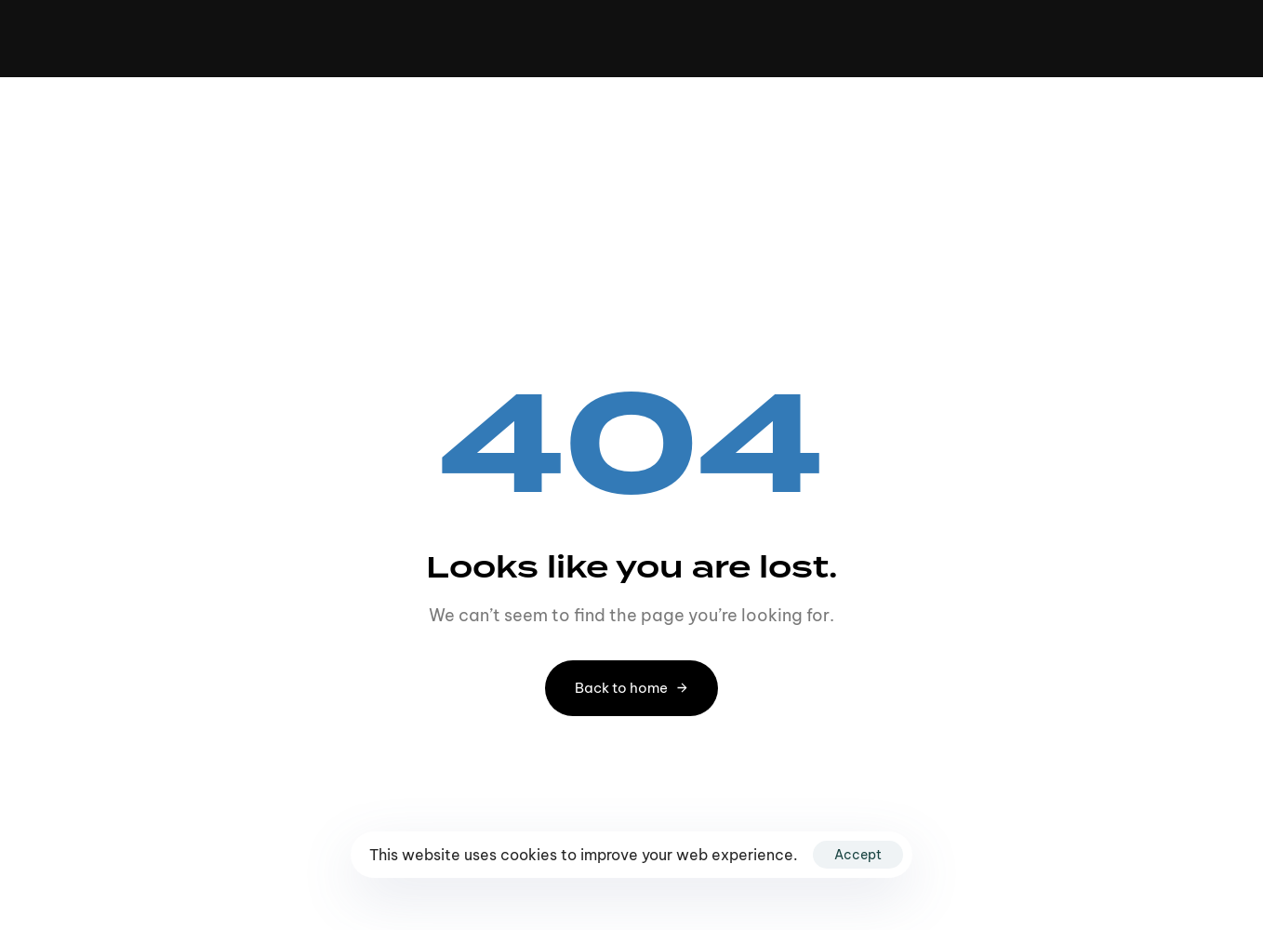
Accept (858, 854)
